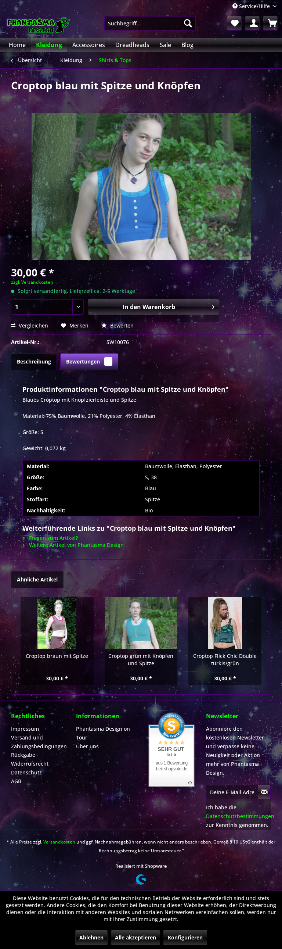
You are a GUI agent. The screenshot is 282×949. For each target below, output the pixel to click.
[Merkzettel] (234, 23)
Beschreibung (34, 361)
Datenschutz (26, 772)
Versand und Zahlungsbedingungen (39, 742)
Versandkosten (59, 842)
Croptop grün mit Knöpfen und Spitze (140, 659)
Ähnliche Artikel (37, 579)
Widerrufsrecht (29, 763)
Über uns (87, 746)
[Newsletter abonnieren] (264, 792)
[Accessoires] (88, 45)
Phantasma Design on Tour (103, 733)
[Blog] (187, 45)
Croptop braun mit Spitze (57, 655)
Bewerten (117, 325)
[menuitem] (150, 23)
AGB (16, 781)
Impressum (25, 728)
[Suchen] (188, 23)
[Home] (17, 45)
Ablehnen (91, 937)
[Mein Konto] (252, 23)
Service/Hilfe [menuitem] (251, 6)
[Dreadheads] (132, 45)
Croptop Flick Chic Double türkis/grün (225, 659)
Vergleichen (29, 325)
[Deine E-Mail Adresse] (232, 792)
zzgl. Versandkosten (32, 282)
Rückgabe (23, 754)
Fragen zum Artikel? (50, 537)
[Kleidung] (49, 45)
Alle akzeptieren (135, 937)
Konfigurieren (185, 937)
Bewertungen (89, 361)
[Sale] (165, 45)
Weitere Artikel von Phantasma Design (73, 544)
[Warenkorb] (270, 23)
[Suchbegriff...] (150, 23)
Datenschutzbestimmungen (240, 816)
